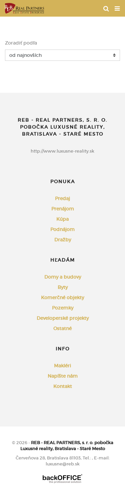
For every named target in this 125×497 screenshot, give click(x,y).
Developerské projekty (63, 318)
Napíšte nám (63, 376)
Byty (63, 287)
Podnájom (62, 229)
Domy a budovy (62, 277)
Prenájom (62, 209)
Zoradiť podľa (21, 43)
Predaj (62, 198)
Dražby (62, 240)
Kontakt (62, 386)
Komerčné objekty (62, 298)
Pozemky (62, 308)
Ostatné (62, 328)
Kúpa (62, 219)
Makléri (62, 366)
